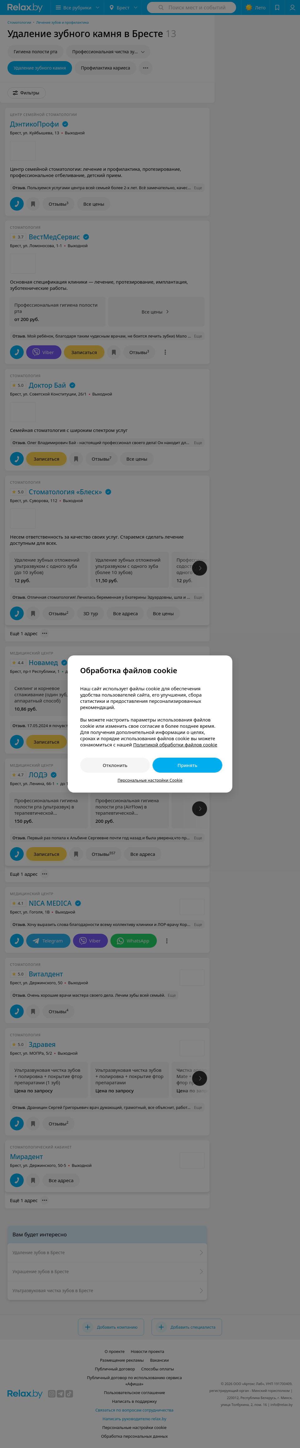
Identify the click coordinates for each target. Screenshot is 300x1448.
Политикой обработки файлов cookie (175, 744)
